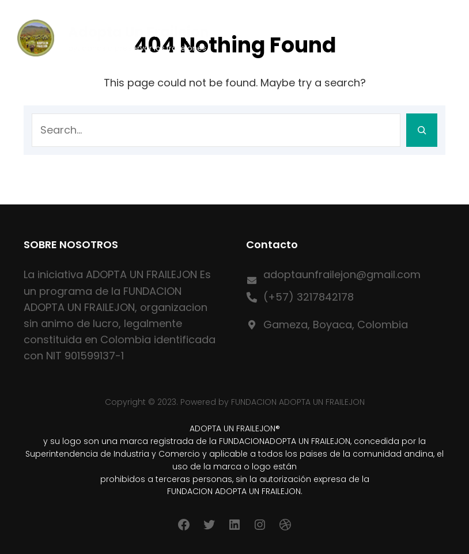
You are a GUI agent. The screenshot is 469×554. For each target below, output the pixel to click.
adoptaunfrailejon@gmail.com (342, 274)
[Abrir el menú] (440, 38)
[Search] (421, 130)
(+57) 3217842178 (308, 297)
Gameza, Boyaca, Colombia (335, 324)
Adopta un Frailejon (138, 31)
